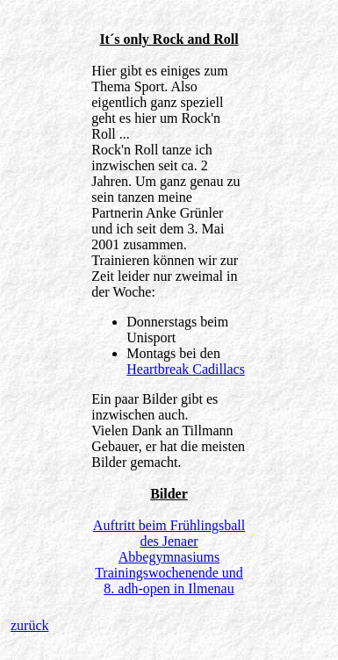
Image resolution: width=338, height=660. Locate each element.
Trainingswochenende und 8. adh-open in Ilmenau (169, 580)
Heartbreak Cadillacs (185, 369)
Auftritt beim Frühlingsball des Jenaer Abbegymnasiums (169, 541)
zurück (30, 625)
